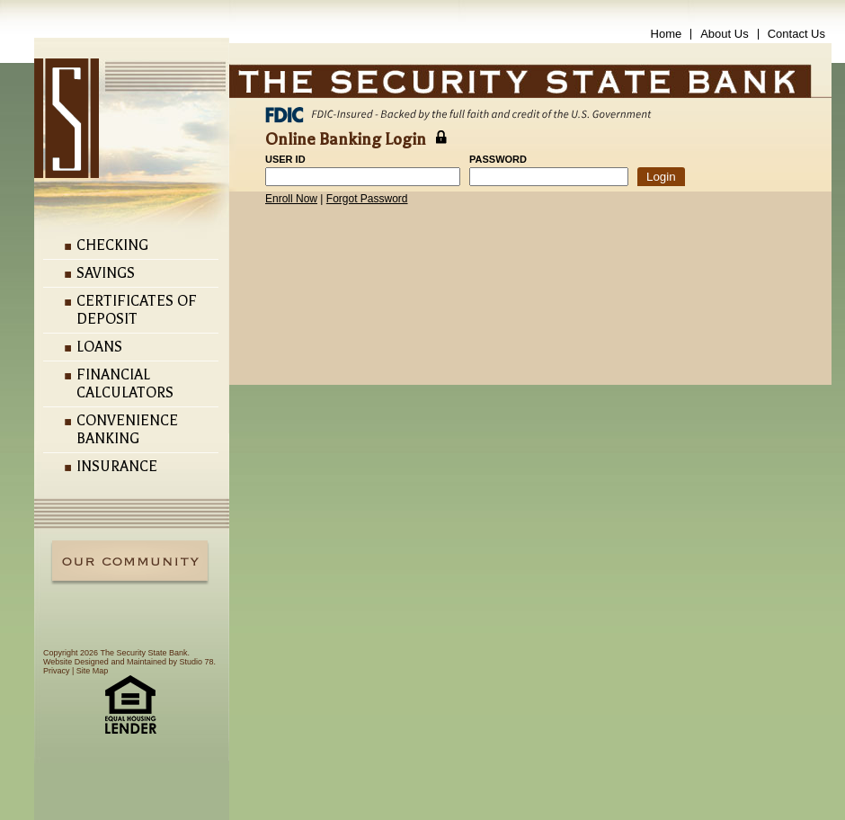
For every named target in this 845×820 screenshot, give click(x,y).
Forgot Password (367, 198)
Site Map (92, 670)
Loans (99, 347)
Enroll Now (291, 198)
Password (498, 159)
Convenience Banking (127, 430)
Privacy (56, 670)
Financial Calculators (124, 384)
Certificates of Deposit (136, 310)
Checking (112, 245)
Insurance (116, 467)
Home (666, 34)
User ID (285, 159)
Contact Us (796, 34)
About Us (724, 34)
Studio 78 (196, 661)
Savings (105, 273)
